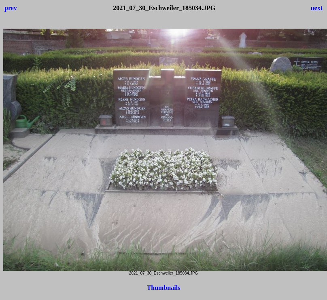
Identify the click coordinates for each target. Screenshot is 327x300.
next (317, 7)
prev (10, 7)
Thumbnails (163, 287)
